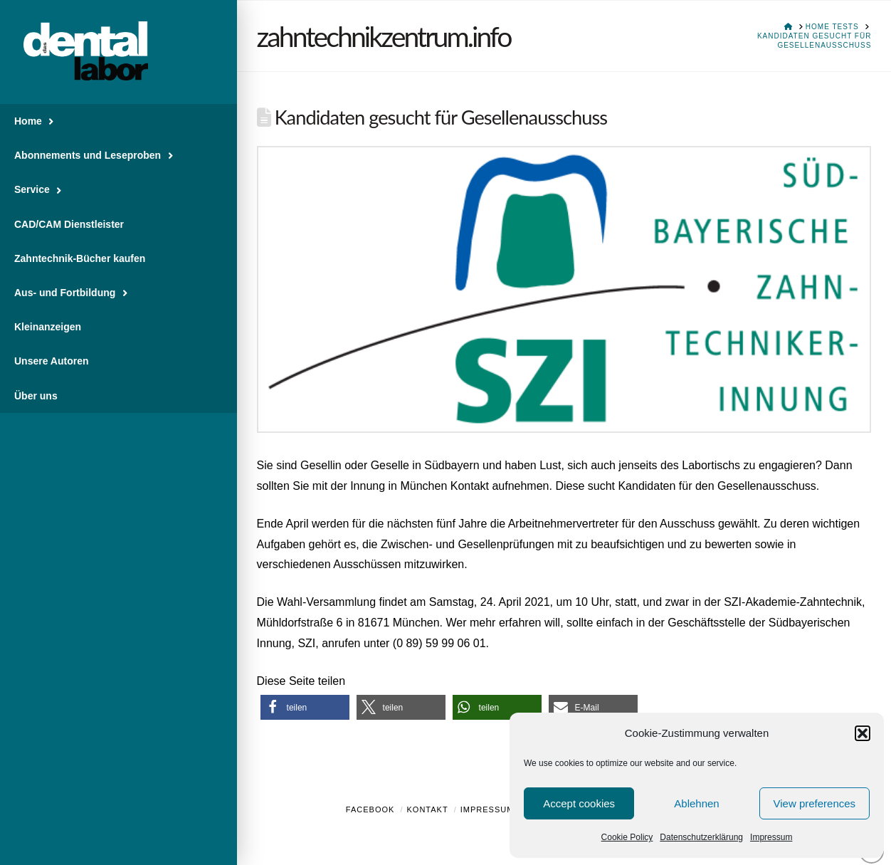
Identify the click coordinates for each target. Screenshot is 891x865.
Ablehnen (696, 803)
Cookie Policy (627, 837)
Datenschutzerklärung (701, 837)
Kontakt (427, 809)
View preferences (815, 803)
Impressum (771, 837)
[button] (862, 733)
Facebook (370, 809)
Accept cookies (579, 803)
